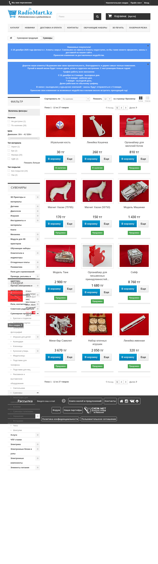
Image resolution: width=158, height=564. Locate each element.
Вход (146, 3)
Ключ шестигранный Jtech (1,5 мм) (33, 491)
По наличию (18, 125)
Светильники (19, 388)
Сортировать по (52, 99)
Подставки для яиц (22, 369)
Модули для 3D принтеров (18, 241)
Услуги (14, 435)
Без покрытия (19, 171)
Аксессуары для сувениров (19, 399)
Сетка (140, 99)
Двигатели (16, 211)
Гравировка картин (21, 323)
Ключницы (18, 346)
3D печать (118, 28)
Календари (18, 341)
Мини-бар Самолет (60, 340)
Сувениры (17, 393)
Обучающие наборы (95, 28)
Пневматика (16, 267)
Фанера (16, 155)
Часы (15, 425)
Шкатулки (17, 430)
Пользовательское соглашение (99, 559)
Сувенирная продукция (27, 38)
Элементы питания (20, 467)
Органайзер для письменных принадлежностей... (97, 276)
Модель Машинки (134, 207)
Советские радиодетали (22, 309)
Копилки (17, 407)
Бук (14, 151)
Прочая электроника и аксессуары (21, 288)
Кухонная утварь (20, 351)
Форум (56, 550)
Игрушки (15, 216)
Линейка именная (134, 340)
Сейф (134, 272)
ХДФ (14, 159)
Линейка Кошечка (97, 142)
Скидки (17, 479)
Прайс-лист (136, 3)
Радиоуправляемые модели (20, 297)
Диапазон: (13, 134)
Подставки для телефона (19, 362)
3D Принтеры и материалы (18, 199)
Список (147, 99)
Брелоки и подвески (22, 318)
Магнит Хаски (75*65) (60, 207)
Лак (14, 175)
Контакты (72, 28)
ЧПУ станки (16, 439)
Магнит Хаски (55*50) (97, 207)
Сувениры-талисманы (23, 411)
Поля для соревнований (22, 272)
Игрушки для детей (22, 337)
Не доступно (18, 121)
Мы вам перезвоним (20, 3)
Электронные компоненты (17, 460)
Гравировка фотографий (17, 329)
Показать (97, 99)
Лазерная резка (138, 28)
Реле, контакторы (19, 304)
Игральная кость (61, 142)
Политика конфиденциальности (60, 559)
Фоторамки (18, 421)
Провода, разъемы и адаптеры (21, 278)
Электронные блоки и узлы (21, 451)
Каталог (14, 28)
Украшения (18, 416)
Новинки (30, 28)
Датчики (15, 206)
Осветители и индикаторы (17, 255)
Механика (15, 234)
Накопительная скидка (117, 3)
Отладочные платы (20, 262)
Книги (13, 230)
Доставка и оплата (51, 28)
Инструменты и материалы (18, 222)
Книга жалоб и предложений (85, 541)
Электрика (16, 444)
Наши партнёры (73, 550)
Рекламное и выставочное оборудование (18, 379)
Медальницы (19, 356)
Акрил (15, 147)
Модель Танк (60, 272)
